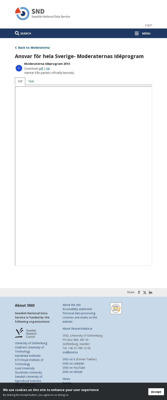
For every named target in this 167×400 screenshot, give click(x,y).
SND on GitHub (72, 372)
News (66, 379)
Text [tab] (31, 81)
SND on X (69, 359)
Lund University (25, 368)
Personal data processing (79, 313)
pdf (41, 68)
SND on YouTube (74, 367)
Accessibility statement (77, 309)
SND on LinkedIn (73, 363)
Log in (148, 25)
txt (48, 68)
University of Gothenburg (31, 343)
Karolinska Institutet (28, 356)
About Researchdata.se (77, 328)
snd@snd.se (70, 352)
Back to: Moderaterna (32, 47)
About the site (72, 305)
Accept (156, 392)
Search (25, 33)
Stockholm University (28, 372)
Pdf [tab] (20, 81)
